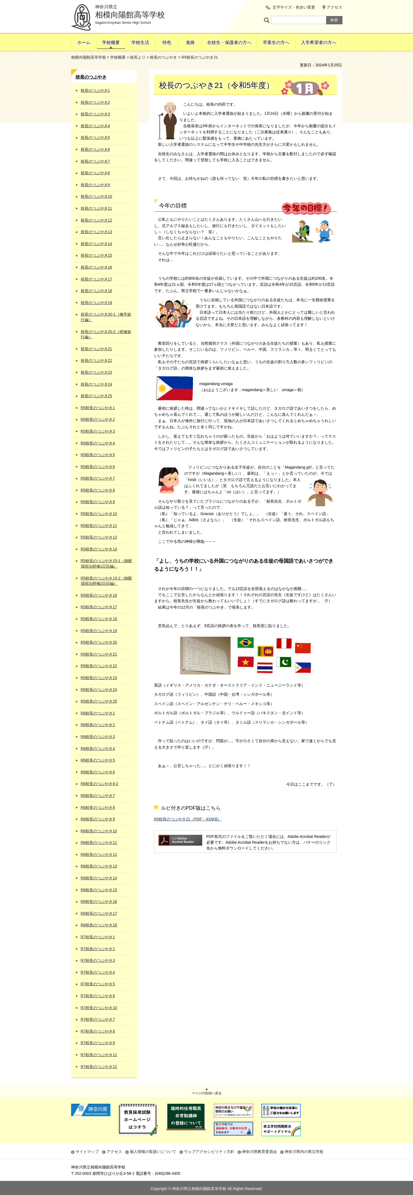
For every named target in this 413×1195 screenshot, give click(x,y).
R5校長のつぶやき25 (99, 701)
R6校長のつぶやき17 (99, 913)
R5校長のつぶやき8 (98, 490)
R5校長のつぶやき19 (99, 630)
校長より (138, 57)
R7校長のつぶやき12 (99, 1066)
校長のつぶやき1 (95, 90)
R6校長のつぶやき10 (99, 831)
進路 (190, 42)
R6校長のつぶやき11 (99, 842)
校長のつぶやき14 (96, 243)
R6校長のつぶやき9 (98, 819)
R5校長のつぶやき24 (99, 689)
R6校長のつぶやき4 (98, 748)
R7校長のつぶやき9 (98, 1043)
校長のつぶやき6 (95, 149)
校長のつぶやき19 (96, 302)
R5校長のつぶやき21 (99, 654)
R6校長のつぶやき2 (98, 725)
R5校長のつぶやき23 (99, 678)
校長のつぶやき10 (96, 196)
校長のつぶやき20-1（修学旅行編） (106, 317)
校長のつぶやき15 (96, 255)
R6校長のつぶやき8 (98, 807)
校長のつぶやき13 (96, 232)
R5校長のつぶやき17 (99, 607)
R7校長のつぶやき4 (98, 972)
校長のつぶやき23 (96, 372)
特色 (166, 42)
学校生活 (140, 42)
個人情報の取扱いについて (153, 1151)
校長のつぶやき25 (96, 396)
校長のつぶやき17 (96, 279)
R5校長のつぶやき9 (98, 502)
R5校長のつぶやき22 (99, 666)
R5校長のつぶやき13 (99, 537)
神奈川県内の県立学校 (304, 1151)
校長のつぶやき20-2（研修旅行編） (106, 334)
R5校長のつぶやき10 (99, 513)
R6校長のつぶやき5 (98, 760)
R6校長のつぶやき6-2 (99, 783)
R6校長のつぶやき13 (99, 866)
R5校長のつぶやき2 (98, 419)
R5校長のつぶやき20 (99, 642)
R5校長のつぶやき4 (98, 443)
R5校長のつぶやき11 (99, 525)
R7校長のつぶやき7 (98, 1019)
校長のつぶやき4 (95, 126)
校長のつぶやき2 (95, 102)
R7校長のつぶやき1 (98, 937)
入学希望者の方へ (318, 42)
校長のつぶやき (163, 57)
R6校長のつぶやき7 (98, 795)
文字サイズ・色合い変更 (293, 7)
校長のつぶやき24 (96, 384)
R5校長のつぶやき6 (98, 466)
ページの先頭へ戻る (207, 1093)
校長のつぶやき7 (95, 161)
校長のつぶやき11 (96, 208)
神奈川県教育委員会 (259, 1151)
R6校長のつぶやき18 (99, 925)
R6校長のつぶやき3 (98, 736)
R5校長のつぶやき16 (99, 595)
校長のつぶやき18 (96, 291)
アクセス (334, 7)
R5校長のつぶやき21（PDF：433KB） (188, 819)
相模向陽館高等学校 (88, 57)
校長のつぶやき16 (96, 267)
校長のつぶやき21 (96, 349)
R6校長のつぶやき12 (99, 854)
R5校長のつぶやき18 (99, 619)
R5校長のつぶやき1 (98, 408)
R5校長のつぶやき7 (98, 478)
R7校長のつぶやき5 (98, 984)
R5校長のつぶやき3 (98, 431)
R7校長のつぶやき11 (99, 1055)
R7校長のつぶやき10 (99, 1008)
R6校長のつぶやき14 (99, 878)
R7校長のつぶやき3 (98, 960)
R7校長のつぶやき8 (98, 1031)
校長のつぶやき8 (95, 173)
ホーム (83, 42)
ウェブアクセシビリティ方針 (209, 1151)
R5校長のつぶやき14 (99, 549)
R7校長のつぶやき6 (98, 996)
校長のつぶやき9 (95, 185)
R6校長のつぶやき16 (99, 901)
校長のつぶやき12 (96, 220)
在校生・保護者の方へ (229, 42)
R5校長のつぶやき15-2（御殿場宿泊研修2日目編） (106, 581)
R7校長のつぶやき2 (98, 949)
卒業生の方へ (276, 42)
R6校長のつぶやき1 (98, 713)
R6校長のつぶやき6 (98, 772)
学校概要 (111, 42)
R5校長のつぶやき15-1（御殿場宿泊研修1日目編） (106, 563)
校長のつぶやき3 (95, 114)
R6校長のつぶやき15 (99, 890)
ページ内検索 (267, 20)
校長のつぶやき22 (96, 360)
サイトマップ (87, 1151)
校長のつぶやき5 (95, 137)
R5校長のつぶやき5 (98, 455)
